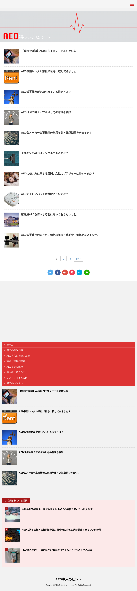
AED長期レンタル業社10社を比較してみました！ (50, 71)
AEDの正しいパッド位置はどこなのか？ (44, 194)
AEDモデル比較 (15, 367)
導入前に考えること (17, 372)
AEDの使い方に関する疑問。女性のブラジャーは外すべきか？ (58, 173)
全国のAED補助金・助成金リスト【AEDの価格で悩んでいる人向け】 (58, 509)
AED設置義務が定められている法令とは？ (46, 91)
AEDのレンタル (15, 383)
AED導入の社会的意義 (18, 356)
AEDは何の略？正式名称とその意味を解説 (46, 112)
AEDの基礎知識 (15, 350)
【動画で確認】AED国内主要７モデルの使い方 (48, 50)
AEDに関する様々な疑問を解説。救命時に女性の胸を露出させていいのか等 (61, 530)
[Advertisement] (68, 313)
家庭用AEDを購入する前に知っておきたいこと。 (50, 214)
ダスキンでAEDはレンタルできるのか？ (44, 153)
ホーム (10, 344)
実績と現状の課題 (16, 361)
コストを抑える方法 (17, 378)
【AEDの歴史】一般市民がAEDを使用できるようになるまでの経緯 (57, 550)
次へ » (79, 259)
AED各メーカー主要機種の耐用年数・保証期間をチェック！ (56, 132)
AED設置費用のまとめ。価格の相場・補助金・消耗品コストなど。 (60, 234)
